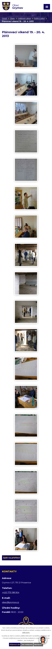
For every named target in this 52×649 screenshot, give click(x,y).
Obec (12, 18)
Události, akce (24, 18)
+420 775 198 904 (10, 592)
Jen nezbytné (27, 644)
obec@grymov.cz (10, 602)
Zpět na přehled (11, 558)
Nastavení (38, 644)
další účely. (26, 632)
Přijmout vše (15, 644)
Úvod (4, 18)
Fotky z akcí (39, 18)
